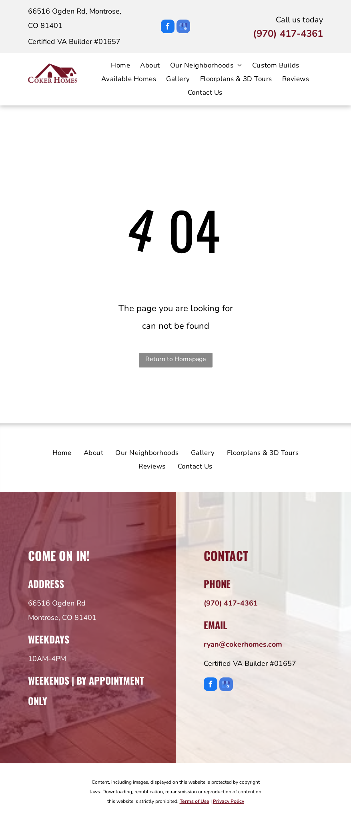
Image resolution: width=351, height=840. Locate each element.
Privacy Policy (228, 801)
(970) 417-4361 (288, 33)
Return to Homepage (175, 359)
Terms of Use (194, 801)
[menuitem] (115, 65)
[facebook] (167, 27)
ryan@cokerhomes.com (243, 644)
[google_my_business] (183, 27)
